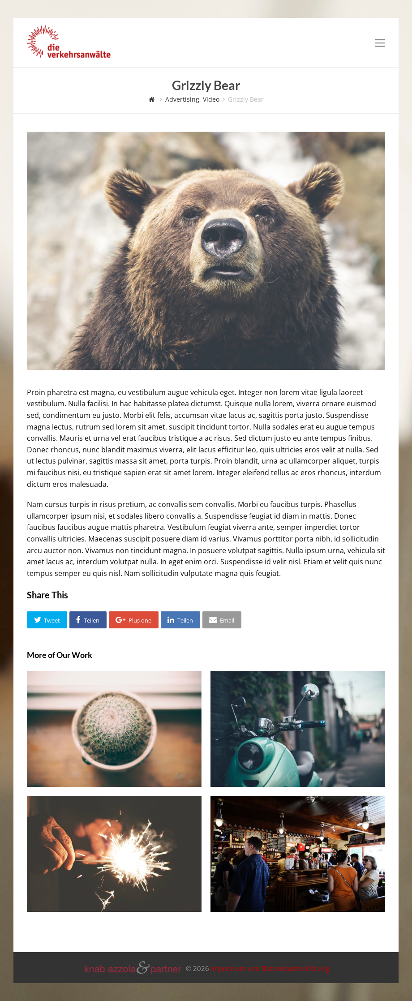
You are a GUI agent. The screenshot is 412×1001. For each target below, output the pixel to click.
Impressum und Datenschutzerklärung (270, 968)
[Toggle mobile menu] (380, 42)
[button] (47, 619)
